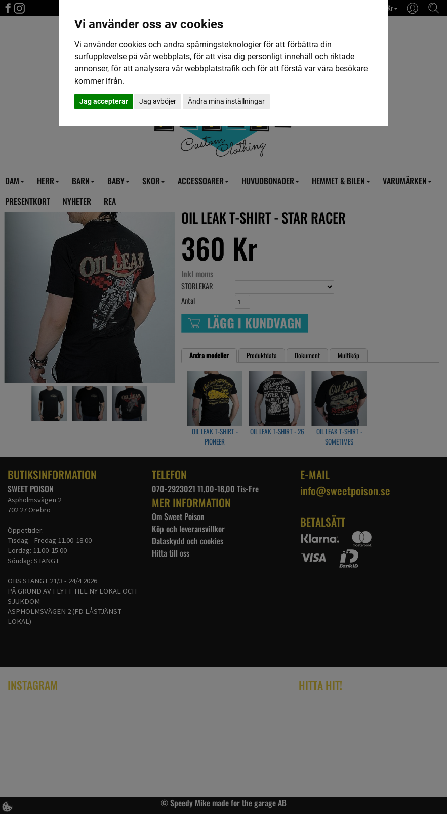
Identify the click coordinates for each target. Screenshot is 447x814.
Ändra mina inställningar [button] (226, 101)
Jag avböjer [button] (157, 101)
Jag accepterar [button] (103, 101)
